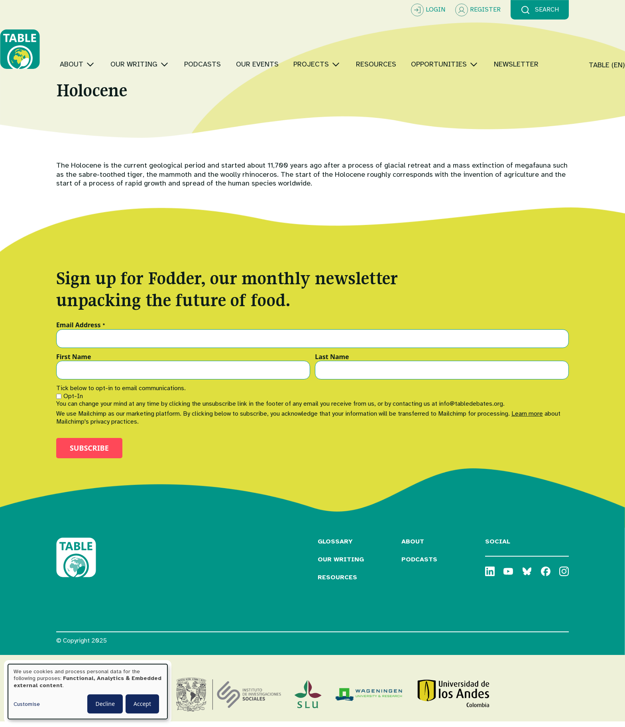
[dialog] (87, 691)
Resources (337, 582)
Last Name (332, 362)
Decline (105, 703)
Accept (142, 703)
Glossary (335, 547)
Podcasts (419, 565)
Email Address (80, 330)
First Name (73, 362)
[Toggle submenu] (146, 40)
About (412, 547)
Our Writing (341, 565)
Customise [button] (27, 704)
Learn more (527, 419)
